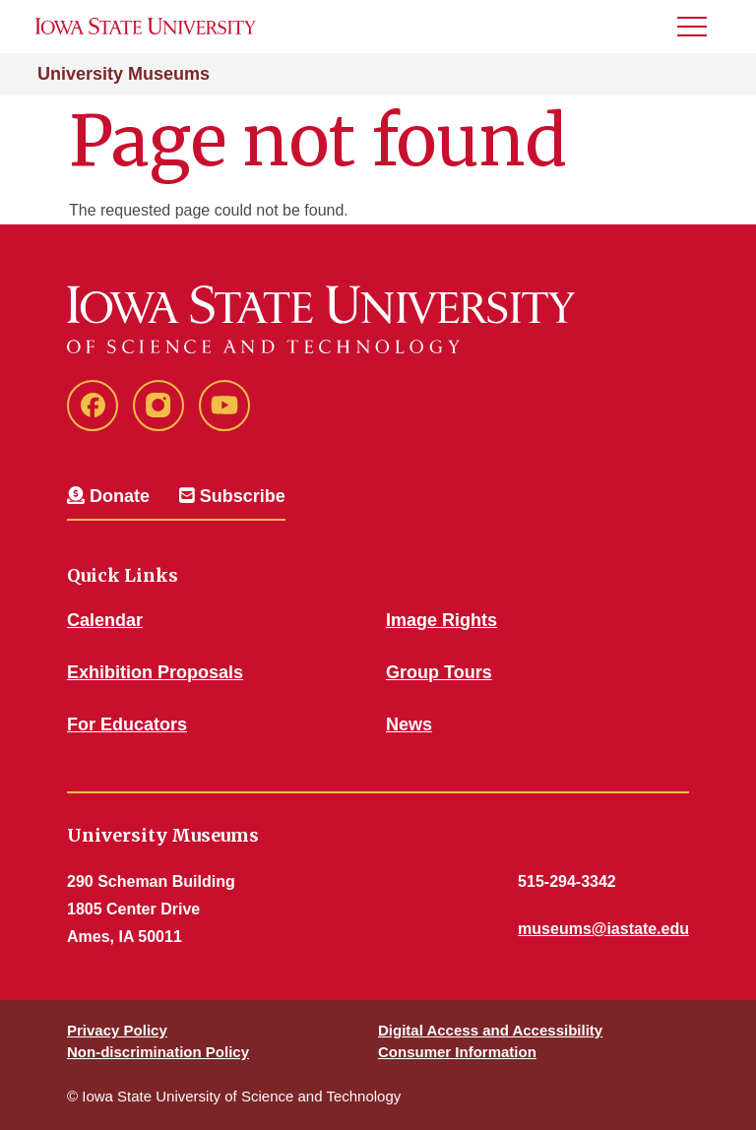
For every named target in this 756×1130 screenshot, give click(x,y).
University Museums (123, 74)
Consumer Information (457, 1051)
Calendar (105, 620)
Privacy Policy (117, 1030)
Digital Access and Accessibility (490, 1030)
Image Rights (441, 620)
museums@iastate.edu (603, 928)
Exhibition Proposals (155, 672)
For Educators (127, 724)
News (409, 724)
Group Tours (439, 672)
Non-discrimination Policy (158, 1051)
